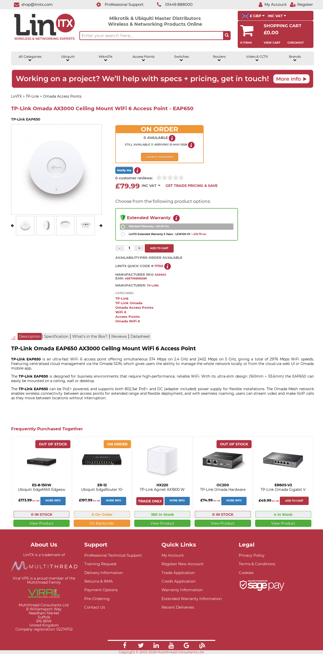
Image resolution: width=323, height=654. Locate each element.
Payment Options (101, 589)
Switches (181, 58)
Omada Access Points (134, 307)
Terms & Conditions (257, 563)
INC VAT (277, 16)
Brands (295, 58)
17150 (158, 266)
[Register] (301, 4)
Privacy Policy (251, 555)
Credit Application (179, 581)
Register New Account (182, 563)
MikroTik (106, 58)
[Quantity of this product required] (129, 248)
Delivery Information (103, 572)
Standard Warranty (149, 226)
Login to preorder (159, 157)
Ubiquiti (68, 58)
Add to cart (294, 500)
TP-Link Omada (128, 303)
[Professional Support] (117, 4)
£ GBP (253, 16)
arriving (161, 144)
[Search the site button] (227, 35)
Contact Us (94, 607)
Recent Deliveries (178, 607)
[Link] (124, 646)
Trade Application (178, 572)
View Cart (272, 42)
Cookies (246, 572)
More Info (53, 500)
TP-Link (122, 298)
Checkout (295, 42)
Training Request (100, 563)
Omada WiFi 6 (127, 321)
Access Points (143, 58)
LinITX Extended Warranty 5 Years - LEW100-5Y (167, 234)
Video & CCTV (257, 58)
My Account (173, 555)
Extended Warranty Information (192, 598)
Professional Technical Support (113, 555)
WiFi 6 (120, 312)
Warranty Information (182, 589)
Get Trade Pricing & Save (192, 185)
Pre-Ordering (97, 598)
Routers (219, 58)
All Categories (30, 58)
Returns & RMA (98, 581)
